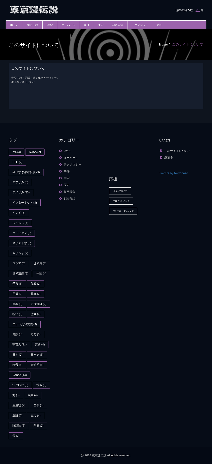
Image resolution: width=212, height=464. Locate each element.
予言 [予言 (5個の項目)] (17, 283)
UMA (50, 25)
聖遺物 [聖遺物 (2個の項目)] (18, 405)
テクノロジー (140, 25)
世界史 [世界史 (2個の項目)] (40, 263)
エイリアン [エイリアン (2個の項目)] (21, 233)
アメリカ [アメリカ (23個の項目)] (21, 192)
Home (163, 44)
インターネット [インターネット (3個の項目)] (24, 202)
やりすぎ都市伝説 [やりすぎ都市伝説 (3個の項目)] (26, 172)
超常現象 (117, 25)
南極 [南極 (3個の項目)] (17, 304)
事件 (87, 25)
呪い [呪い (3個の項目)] (17, 314)
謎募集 (168, 157)
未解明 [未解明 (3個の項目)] (37, 364)
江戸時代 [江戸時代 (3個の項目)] (20, 385)
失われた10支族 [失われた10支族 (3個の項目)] (24, 324)
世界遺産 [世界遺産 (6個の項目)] (20, 273)
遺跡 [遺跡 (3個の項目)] (17, 415)
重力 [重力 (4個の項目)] (36, 415)
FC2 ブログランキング (123, 211)
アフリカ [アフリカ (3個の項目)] (20, 182)
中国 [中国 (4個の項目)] (41, 273)
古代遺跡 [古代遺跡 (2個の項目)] (38, 304)
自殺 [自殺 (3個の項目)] (38, 405)
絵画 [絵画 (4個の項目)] (33, 395)
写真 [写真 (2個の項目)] (36, 293)
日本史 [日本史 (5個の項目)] (37, 354)
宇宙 (101, 25)
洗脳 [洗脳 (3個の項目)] (41, 385)
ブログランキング (121, 201)
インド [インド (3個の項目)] (18, 212)
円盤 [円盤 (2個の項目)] (17, 293)
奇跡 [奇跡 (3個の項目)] (36, 334)
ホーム (14, 25)
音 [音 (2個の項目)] (15, 435)
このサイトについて (187, 44)
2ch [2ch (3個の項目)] (16, 151)
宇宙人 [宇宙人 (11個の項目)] (19, 344)
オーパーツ (68, 25)
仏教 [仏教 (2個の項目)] (36, 283)
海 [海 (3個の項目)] (15, 395)
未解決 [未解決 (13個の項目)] (19, 374)
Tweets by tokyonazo (173, 173)
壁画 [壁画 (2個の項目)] (36, 314)
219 (198, 10)
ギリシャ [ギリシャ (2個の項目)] (20, 253)
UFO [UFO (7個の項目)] (17, 162)
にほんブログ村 (120, 191)
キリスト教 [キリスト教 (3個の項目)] (21, 243)
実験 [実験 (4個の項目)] (40, 344)
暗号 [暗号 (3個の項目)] (17, 364)
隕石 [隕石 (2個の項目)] (38, 425)
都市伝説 (32, 25)
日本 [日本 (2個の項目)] (17, 354)
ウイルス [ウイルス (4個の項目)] (20, 222)
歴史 (160, 25)
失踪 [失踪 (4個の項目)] (17, 334)
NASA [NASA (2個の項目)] (35, 151)
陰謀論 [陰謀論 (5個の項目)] (18, 425)
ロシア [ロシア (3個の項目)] (18, 263)
